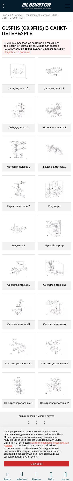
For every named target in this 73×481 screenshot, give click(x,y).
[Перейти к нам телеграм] (37, 422)
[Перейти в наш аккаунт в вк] (29, 422)
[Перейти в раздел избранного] (22, 474)
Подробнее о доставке (17, 52)
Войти (51, 479)
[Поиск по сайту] (3, 6)
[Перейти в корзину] (65, 474)
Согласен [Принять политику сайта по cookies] (36, 463)
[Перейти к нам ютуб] (44, 422)
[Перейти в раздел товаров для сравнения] (36, 474)
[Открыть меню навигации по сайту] (67, 6)
